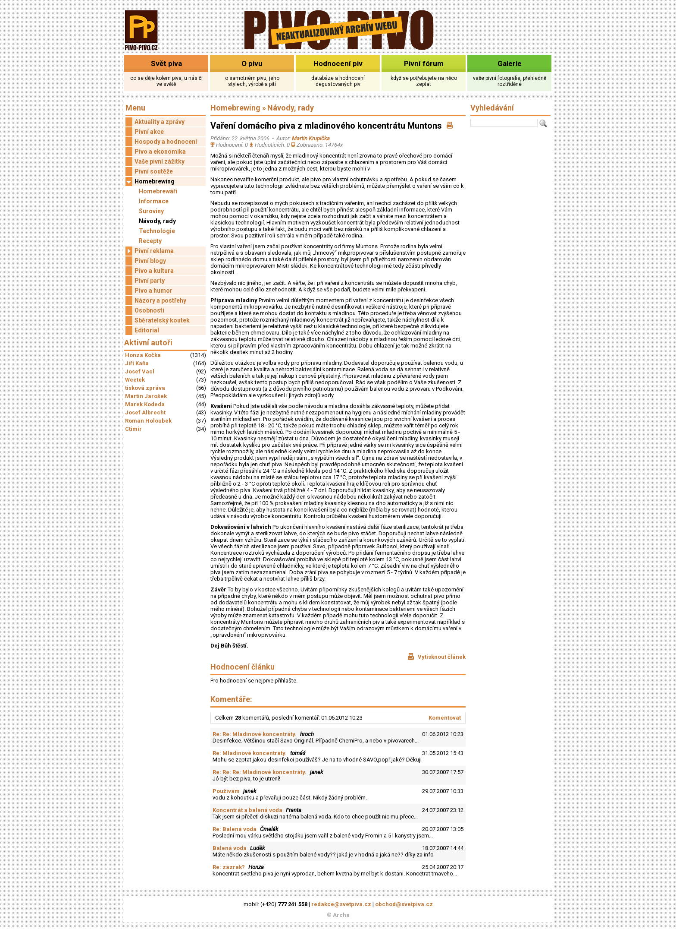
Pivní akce (149, 131)
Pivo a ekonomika (160, 151)
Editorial (147, 330)
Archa (341, 915)
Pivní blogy (150, 260)
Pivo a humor (153, 290)
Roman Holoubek (148, 420)
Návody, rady (157, 221)
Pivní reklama (149, 251)
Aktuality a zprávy (160, 121)
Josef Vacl (139, 371)
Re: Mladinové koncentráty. (250, 753)
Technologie (157, 231)
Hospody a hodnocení (166, 141)
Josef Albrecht (145, 412)
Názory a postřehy (160, 300)
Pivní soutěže (154, 171)
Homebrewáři (158, 191)
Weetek (135, 379)
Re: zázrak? (229, 867)
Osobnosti (149, 310)
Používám (226, 791)
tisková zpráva (145, 388)
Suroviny (151, 211)
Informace (154, 201)
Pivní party (150, 280)
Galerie (510, 63)
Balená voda (230, 848)
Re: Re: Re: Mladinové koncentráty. (260, 772)
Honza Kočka (143, 355)
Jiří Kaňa (137, 363)
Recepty (150, 240)
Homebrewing (150, 181)
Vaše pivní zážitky (160, 161)
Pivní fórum (424, 63)
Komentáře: (231, 699)
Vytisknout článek (436, 656)
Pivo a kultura (154, 270)
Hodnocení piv (338, 63)
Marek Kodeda (145, 404)
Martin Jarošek (146, 396)
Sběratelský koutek (162, 320)
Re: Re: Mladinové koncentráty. (255, 734)
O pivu (252, 63)
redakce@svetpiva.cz (341, 904)
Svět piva (166, 63)
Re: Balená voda (235, 829)
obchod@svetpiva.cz (404, 904)
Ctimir (133, 429)
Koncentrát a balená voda (247, 810)
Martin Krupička (311, 138)
